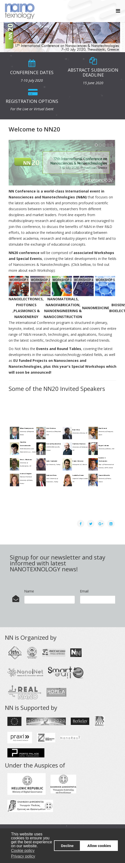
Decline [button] (67, 846)
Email (84, 591)
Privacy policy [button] (23, 856)
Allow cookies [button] (99, 846)
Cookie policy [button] (23, 850)
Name (29, 591)
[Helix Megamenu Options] (118, 10)
